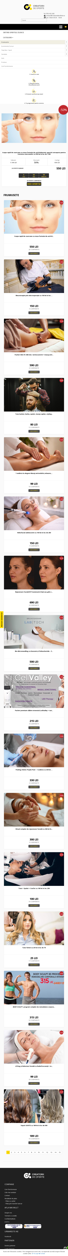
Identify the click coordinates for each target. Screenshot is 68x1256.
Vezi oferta (34, 253)
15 (59, 1152)
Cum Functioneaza (7, 66)
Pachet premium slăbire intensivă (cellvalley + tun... (34, 710)
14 (55, 1152)
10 (39, 1152)
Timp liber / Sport (6, 50)
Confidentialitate (10, 1219)
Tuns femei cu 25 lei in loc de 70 (34, 948)
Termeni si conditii (11, 1216)
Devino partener (10, 1246)
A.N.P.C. (7, 1222)
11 (43, 1152)
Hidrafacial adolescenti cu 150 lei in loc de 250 (34, 533)
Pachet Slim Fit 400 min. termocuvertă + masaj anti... (34, 355)
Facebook (8, 1236)
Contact (7, 1195)
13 (51, 1152)
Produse (4, 62)
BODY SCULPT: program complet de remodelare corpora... (34, 1007)
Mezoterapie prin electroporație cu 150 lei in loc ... (34, 295)
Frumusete (5, 42)
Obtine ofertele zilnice (13, 32)
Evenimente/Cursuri (7, 46)
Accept (35, 1253)
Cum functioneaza (11, 1189)
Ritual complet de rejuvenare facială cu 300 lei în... (34, 829)
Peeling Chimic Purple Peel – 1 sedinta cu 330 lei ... (34, 770)
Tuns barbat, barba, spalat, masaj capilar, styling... (34, 414)
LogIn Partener (9, 1249)
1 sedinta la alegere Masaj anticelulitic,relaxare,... (34, 473)
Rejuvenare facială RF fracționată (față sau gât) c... (34, 592)
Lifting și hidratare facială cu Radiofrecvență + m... (34, 1066)
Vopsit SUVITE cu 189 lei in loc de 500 (34, 1125)
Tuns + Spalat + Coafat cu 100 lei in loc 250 (34, 888)
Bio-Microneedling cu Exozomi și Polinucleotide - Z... (34, 651)
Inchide (42, 1253)
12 (47, 1152)
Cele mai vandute (10, 1192)
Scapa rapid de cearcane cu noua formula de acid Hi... (34, 236)
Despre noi (8, 1213)
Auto (2, 58)
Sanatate (4, 54)
